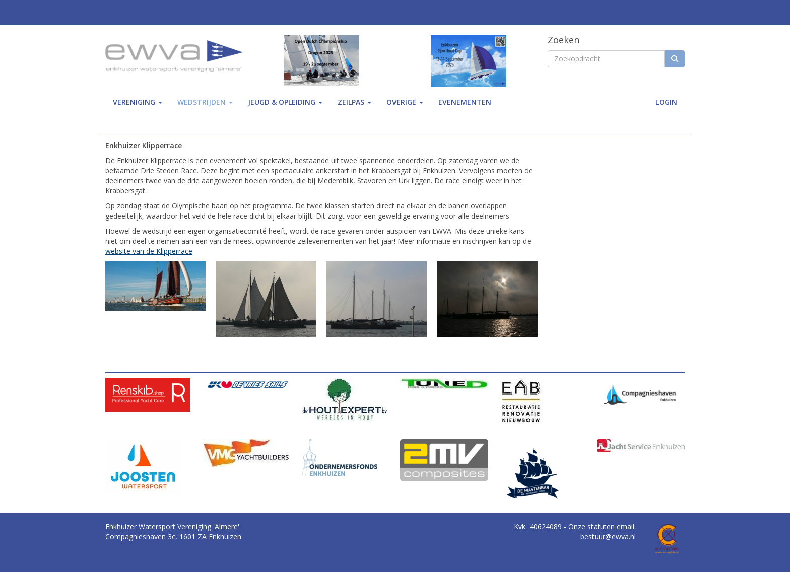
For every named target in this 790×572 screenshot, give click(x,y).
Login (666, 102)
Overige (404, 102)
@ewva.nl (608, 536)
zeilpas (354, 102)
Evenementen (464, 102)
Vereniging (137, 102)
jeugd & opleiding (285, 102)
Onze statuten (592, 526)
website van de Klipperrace (148, 251)
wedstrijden (205, 102)
